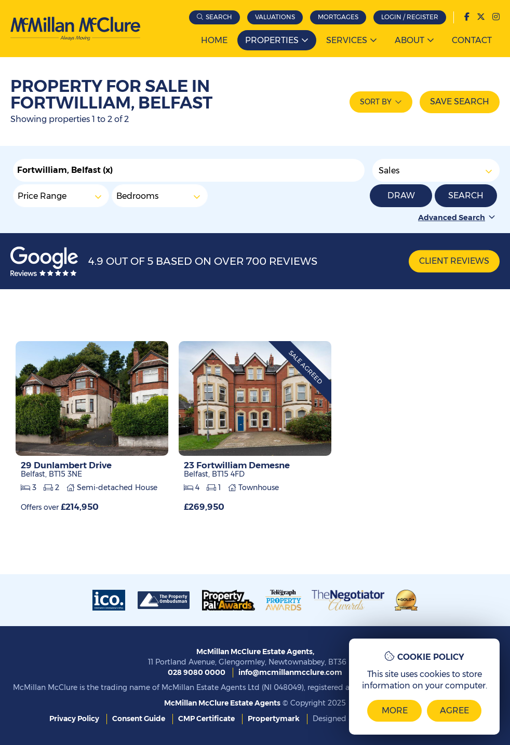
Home (214, 40)
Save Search (459, 101)
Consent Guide (138, 718)
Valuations (275, 17)
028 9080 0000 (196, 672)
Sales (436, 170)
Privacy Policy (74, 718)
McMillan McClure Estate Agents (222, 703)
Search (219, 17)
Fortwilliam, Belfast (65, 170)
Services (346, 40)
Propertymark (274, 718)
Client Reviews (454, 261)
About (409, 40)
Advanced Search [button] (457, 217)
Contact (472, 40)
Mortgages (338, 17)
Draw (401, 195)
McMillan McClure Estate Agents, (255, 651)
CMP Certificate (206, 718)
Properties (272, 40)
